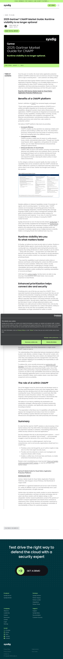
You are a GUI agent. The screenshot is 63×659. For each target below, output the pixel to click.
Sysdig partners (37, 595)
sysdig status (36, 613)
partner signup (37, 597)
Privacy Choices (7, 651)
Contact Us (6, 654)
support (35, 610)
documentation (37, 615)
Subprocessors (35, 649)
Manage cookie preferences (51, 337)
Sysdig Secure (54, 223)
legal (5, 621)
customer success (37, 617)
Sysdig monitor (8, 597)
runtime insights (32, 274)
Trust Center (35, 651)
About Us (6, 610)
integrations (36, 602)
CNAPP (33, 103)
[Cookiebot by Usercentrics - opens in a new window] (55, 316)
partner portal (36, 604)
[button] (58, 5)
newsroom (7, 617)
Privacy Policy (21, 330)
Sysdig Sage (53, 222)
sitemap (6, 624)
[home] (7, 5)
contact (6, 619)
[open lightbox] (38, 185)
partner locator (37, 600)
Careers (6, 615)
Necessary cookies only (31, 342)
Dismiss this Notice (51, 342)
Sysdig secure (7, 595)
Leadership (7, 613)
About (31, 330)
